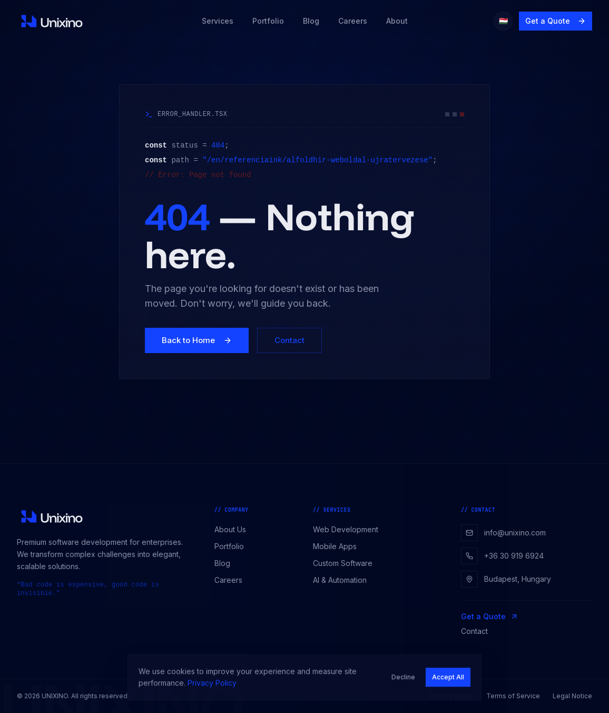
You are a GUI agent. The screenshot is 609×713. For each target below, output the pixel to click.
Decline (403, 681)
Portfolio (268, 20)
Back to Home (197, 340)
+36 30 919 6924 (502, 556)
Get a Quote (555, 20)
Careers (352, 20)
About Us (233, 529)
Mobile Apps (338, 546)
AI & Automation (343, 579)
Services (217, 20)
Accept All (448, 681)
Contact (289, 340)
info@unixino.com (503, 532)
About (397, 20)
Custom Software (346, 563)
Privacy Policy (212, 686)
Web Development (349, 529)
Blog (311, 20)
